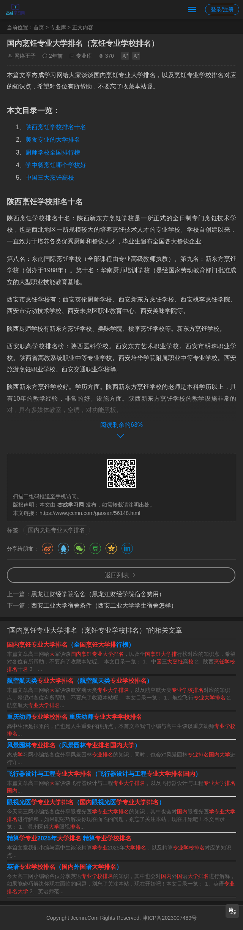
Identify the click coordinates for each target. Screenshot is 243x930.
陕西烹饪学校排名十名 (55, 127)
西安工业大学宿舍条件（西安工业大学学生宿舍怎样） (104, 605)
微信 (79, 548)
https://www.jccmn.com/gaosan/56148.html (89, 513)
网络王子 (25, 56)
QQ (63, 548)
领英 (127, 548)
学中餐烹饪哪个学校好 (55, 165)
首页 (38, 27)
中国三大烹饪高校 (49, 177)
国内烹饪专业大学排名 (56, 530)
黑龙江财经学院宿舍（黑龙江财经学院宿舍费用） (98, 594)
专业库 (58, 27)
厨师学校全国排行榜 (52, 152)
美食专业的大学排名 (52, 139)
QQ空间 (111, 548)
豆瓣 (95, 548)
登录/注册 (222, 9)
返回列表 (117, 575)
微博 (47, 548)
